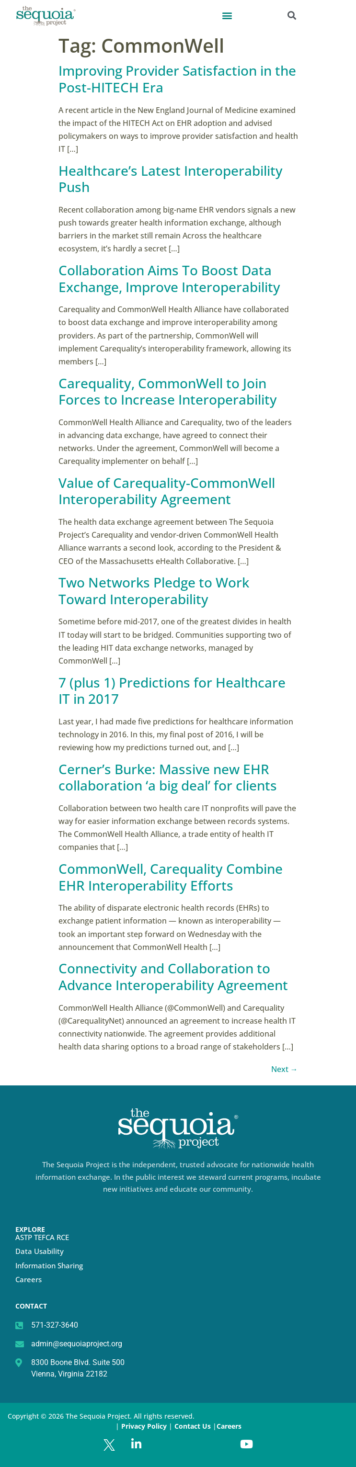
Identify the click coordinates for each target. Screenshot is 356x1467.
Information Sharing (49, 1265)
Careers (28, 1279)
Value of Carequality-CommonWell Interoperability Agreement (166, 491)
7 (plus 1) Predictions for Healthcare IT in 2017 (172, 690)
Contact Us (193, 1426)
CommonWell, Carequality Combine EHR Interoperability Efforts (170, 876)
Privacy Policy (144, 1426)
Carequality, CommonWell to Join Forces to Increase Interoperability (167, 391)
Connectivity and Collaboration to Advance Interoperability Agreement (173, 976)
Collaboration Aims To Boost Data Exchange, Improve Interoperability (169, 278)
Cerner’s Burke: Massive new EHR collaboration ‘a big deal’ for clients (167, 777)
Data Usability (39, 1251)
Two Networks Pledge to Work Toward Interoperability (153, 590)
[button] (227, 15)
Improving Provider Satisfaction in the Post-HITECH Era (177, 78)
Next (284, 1069)
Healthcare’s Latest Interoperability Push (170, 178)
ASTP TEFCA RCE (42, 1237)
